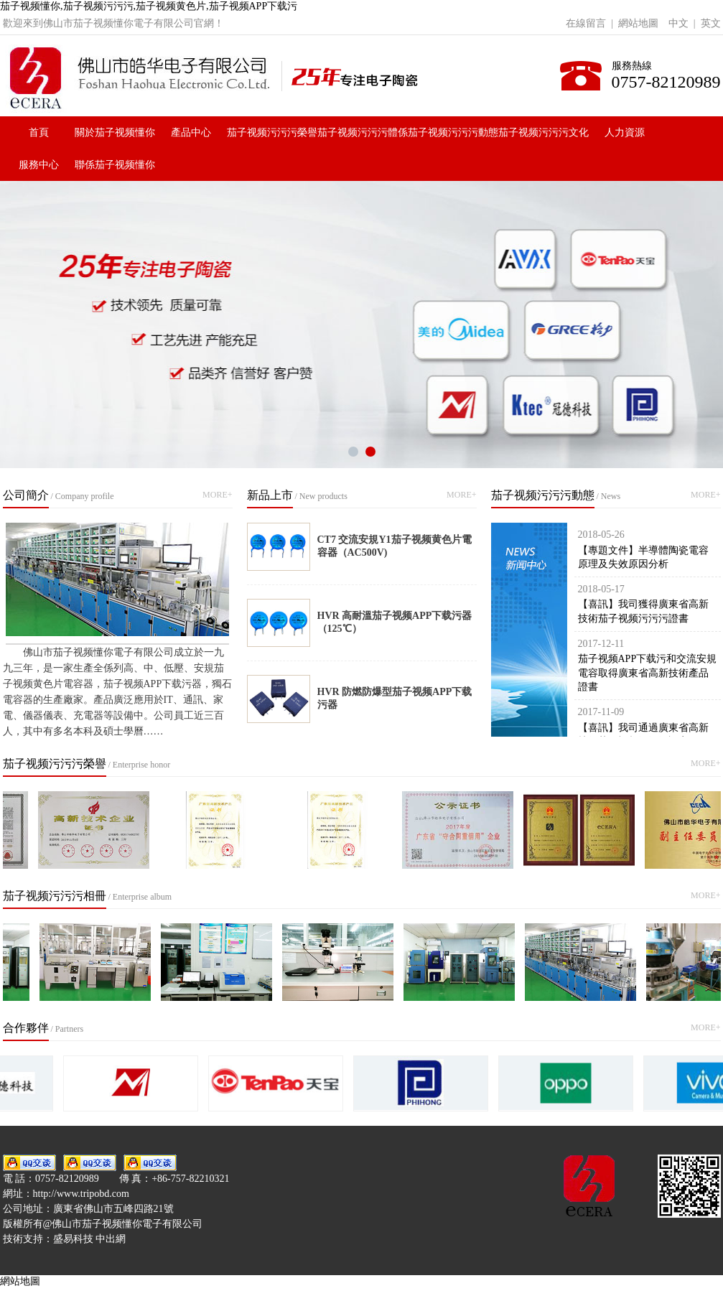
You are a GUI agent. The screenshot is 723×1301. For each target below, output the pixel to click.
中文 (678, 23)
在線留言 (586, 23)
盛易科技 (73, 1239)
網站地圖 (638, 23)
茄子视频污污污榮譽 (272, 132)
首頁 (39, 132)
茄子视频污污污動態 (453, 132)
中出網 (110, 1239)
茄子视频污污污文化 (543, 132)
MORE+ (217, 495)
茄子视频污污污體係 (362, 132)
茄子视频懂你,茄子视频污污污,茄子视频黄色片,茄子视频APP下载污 (148, 6)
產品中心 (191, 132)
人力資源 (625, 132)
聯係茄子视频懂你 (115, 164)
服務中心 (39, 164)
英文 (711, 23)
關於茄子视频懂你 (115, 132)
